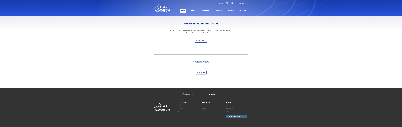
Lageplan (228, 111)
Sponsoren (181, 111)
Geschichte (181, 105)
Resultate (204, 111)
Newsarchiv (201, 72)
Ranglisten (180, 108)
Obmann (228, 105)
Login (212, 94)
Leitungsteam (229, 108)
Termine (204, 105)
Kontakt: (221, 3)
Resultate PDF (201, 40)
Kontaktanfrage (236, 116)
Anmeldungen (188, 94)
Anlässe (204, 108)
